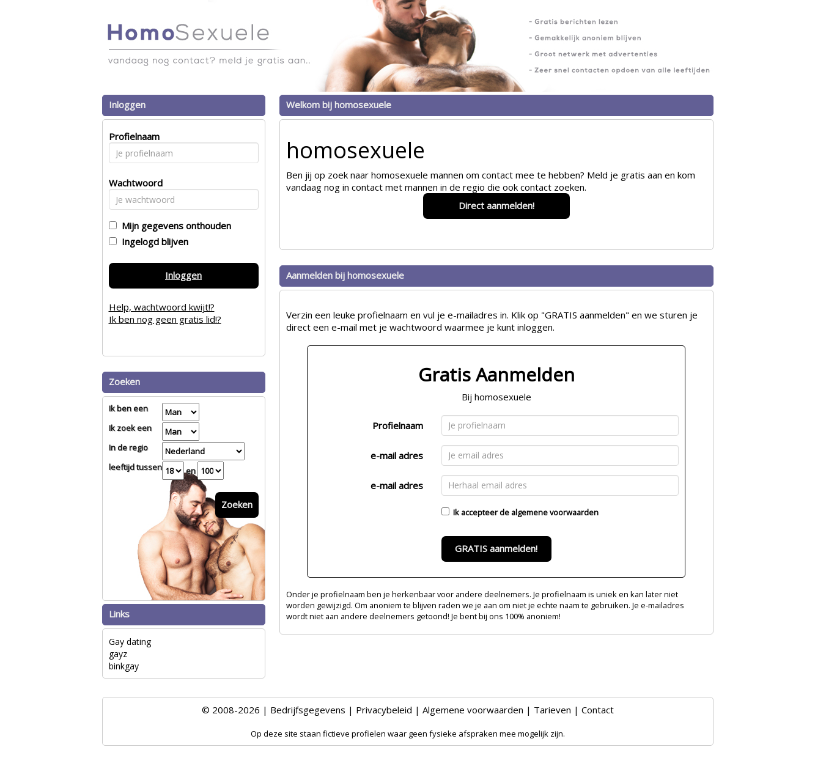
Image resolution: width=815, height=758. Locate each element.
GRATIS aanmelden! (496, 548)
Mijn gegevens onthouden (174, 225)
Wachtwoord (132, 183)
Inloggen (183, 275)
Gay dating (130, 641)
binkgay (124, 666)
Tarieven (552, 710)
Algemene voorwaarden (472, 710)
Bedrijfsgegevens (307, 710)
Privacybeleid (384, 710)
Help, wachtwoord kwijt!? (162, 307)
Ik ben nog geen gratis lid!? (165, 319)
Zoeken (237, 504)
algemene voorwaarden (555, 512)
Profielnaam (397, 425)
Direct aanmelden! (496, 205)
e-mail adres (397, 455)
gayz (118, 654)
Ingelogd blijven (152, 241)
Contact (597, 710)
